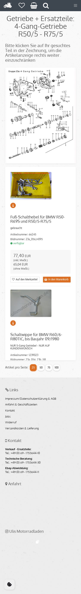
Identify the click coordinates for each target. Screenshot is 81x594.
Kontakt (10, 410)
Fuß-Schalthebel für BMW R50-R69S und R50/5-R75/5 (37, 219)
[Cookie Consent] (9, 584)
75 (49, 367)
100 (57, 367)
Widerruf (10, 422)
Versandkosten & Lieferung (22, 428)
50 (41, 367)
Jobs (8, 416)
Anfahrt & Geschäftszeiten (21, 404)
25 (33, 367)
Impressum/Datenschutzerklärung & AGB (30, 398)
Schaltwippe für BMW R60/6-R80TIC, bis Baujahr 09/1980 (36, 336)
